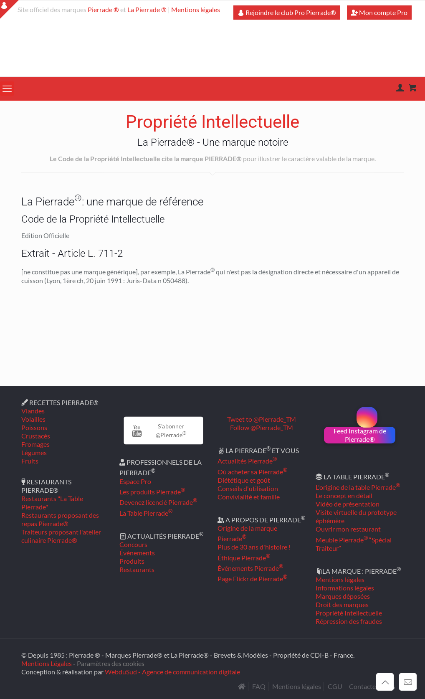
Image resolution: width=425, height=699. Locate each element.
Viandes (33, 411)
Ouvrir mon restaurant (348, 529)
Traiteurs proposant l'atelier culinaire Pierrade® (61, 536)
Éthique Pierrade (244, 558)
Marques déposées (343, 596)
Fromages (35, 444)
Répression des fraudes (349, 621)
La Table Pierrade (145, 513)
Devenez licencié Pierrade (158, 502)
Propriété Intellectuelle (349, 613)
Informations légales (345, 588)
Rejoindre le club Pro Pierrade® (287, 12)
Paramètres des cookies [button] (110, 663)
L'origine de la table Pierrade (358, 487)
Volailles (33, 419)
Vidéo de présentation (347, 504)
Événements (137, 553)
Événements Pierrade (250, 568)
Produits (131, 561)
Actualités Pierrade (247, 461)
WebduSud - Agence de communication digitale (172, 672)
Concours (133, 544)
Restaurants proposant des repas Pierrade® (60, 519)
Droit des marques (342, 604)
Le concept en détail (344, 495)
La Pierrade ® (147, 9)
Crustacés (35, 436)
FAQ (259, 686)
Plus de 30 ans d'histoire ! (254, 547)
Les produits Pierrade (152, 492)
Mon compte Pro (379, 12)
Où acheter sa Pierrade (252, 472)
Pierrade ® (103, 9)
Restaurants (136, 569)
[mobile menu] (7, 88)
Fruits (29, 461)
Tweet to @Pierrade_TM (261, 419)
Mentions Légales (46, 663)
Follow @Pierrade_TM (261, 427)
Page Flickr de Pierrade (252, 578)
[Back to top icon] (385, 682)
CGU (335, 686)
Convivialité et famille (249, 497)
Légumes (34, 452)
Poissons (34, 427)
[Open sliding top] (9, 9)
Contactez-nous (372, 686)
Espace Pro (135, 481)
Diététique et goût (244, 480)
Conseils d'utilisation (248, 488)
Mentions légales (195, 9)
